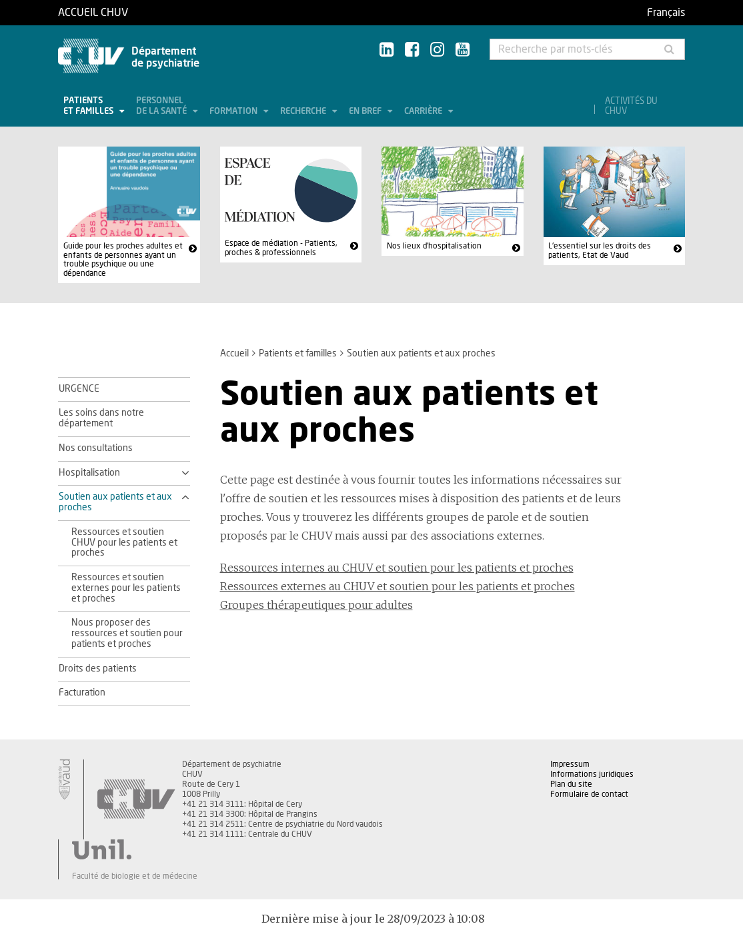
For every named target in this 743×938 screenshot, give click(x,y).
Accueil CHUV (93, 12)
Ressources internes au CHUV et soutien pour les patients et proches (397, 567)
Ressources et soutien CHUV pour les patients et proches (124, 543)
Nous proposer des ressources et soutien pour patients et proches (127, 633)
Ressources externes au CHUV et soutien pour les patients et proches (397, 586)
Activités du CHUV (631, 106)
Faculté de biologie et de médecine (134, 876)
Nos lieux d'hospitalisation (434, 246)
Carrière (424, 111)
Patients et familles (89, 106)
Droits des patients (98, 669)
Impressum (570, 764)
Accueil (234, 353)
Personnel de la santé (162, 106)
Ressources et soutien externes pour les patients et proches (126, 588)
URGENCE (79, 389)
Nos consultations (96, 448)
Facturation (82, 693)
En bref (366, 111)
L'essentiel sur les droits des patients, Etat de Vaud (599, 250)
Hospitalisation (89, 473)
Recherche (304, 111)
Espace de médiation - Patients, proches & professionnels (281, 247)
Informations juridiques (592, 774)
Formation (234, 111)
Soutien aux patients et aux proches (115, 502)
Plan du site (571, 784)
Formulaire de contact (589, 794)
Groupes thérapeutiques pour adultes (316, 605)
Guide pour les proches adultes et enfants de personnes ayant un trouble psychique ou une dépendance (123, 259)
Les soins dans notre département (101, 418)
